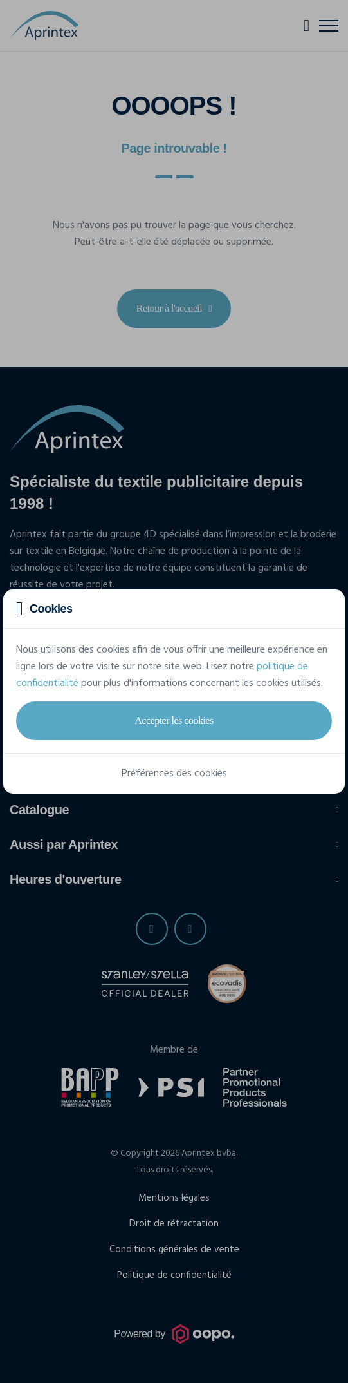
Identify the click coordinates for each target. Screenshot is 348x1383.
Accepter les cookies (173, 720)
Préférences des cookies (174, 773)
